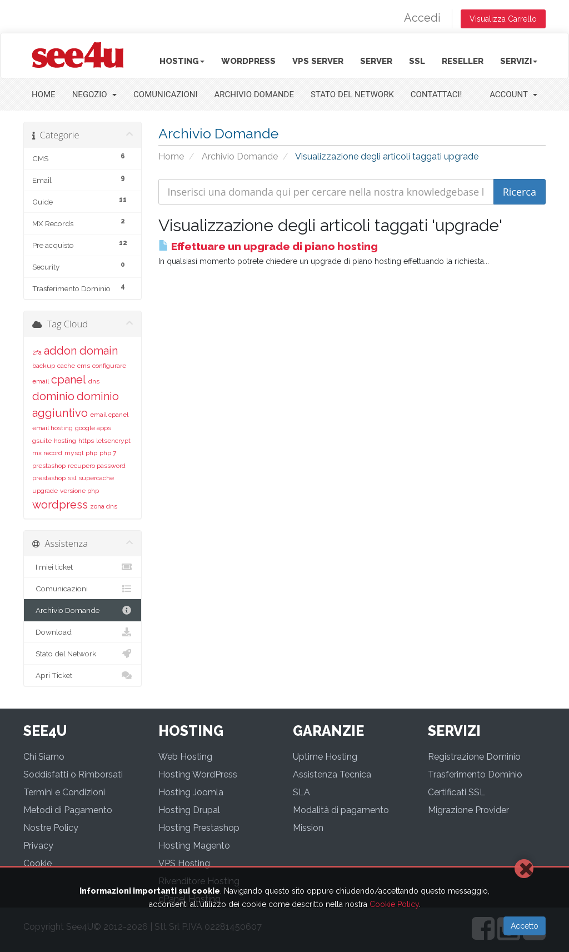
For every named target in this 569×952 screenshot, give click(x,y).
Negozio (94, 94)
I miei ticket (82, 567)
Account (513, 94)
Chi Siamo (43, 756)
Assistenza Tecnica (332, 774)
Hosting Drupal (189, 810)
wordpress (60, 504)
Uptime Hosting (325, 756)
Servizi (518, 61)
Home (44, 94)
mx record (47, 453)
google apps (93, 428)
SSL (417, 61)
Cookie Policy (394, 904)
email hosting (52, 428)
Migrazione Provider (468, 810)
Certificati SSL (456, 792)
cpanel (68, 379)
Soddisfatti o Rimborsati (73, 774)
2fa (37, 352)
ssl (72, 478)
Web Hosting (185, 756)
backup (43, 366)
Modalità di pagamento (341, 810)
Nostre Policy (50, 828)
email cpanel (109, 414)
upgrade (45, 491)
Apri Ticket (82, 675)
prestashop (49, 466)
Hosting (181, 61)
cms (83, 366)
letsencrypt (113, 441)
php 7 (107, 453)
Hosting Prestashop (198, 828)
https (86, 441)
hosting (65, 441)
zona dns (103, 506)
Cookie (37, 863)
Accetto (524, 925)
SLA (301, 792)
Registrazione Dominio (474, 756)
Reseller (462, 61)
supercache (96, 478)
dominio (53, 396)
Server (376, 61)
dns (93, 381)
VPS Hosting (184, 863)
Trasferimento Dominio (475, 774)
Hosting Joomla (190, 792)
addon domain (81, 350)
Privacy (38, 845)
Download (82, 632)
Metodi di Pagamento (67, 810)
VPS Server (317, 61)
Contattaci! (436, 94)
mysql (73, 453)
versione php (79, 491)
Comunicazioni (165, 94)
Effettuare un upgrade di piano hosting (268, 246)
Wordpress (248, 61)
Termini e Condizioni (64, 792)
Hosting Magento (194, 845)
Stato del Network (352, 94)
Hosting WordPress (197, 774)
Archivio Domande (254, 94)
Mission (308, 828)
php (91, 453)
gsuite (42, 441)
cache (66, 366)
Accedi (422, 17)
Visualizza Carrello (503, 18)
